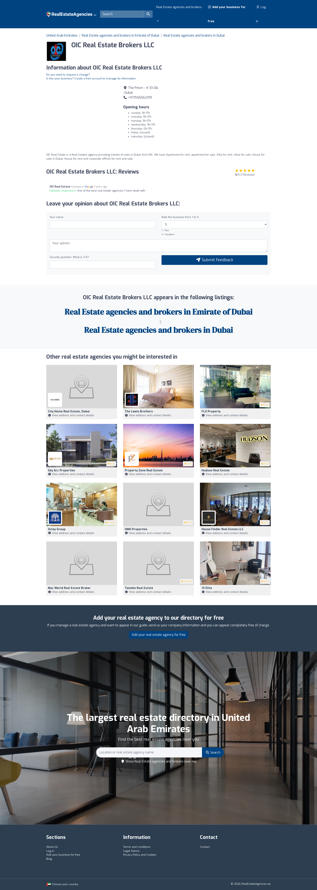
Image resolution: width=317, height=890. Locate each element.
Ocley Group (57, 529)
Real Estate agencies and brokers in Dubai (194, 35)
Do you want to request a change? (68, 74)
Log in (261, 14)
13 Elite (207, 588)
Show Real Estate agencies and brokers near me (159, 761)
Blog (49, 859)
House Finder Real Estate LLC (223, 529)
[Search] (122, 14)
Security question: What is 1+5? (69, 257)
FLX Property (211, 411)
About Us (52, 847)
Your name (56, 217)
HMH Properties (136, 529)
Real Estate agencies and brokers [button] (179, 7)
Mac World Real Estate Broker (69, 588)
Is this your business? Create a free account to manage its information (91, 78)
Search (212, 752)
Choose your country (62, 884)
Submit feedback (214, 260)
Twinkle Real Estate (139, 588)
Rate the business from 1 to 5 (180, 217)
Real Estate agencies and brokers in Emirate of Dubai (120, 35)
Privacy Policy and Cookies (139, 854)
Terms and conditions (136, 847)
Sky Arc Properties (61, 470)
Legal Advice (131, 851)
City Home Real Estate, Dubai (69, 411)
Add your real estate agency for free (159, 635)
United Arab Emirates (61, 35)
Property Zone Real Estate (144, 470)
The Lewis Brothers (139, 411)
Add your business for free (227, 14)
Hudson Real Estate (216, 470)
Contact (204, 847)
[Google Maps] (81, 113)
